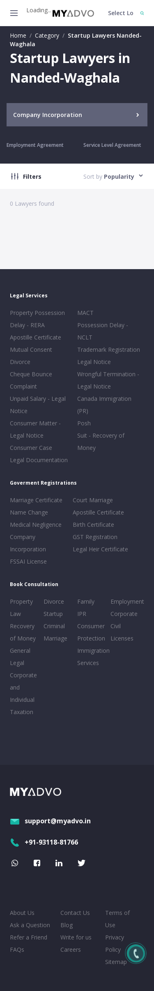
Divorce (54, 601)
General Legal (20, 657)
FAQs (17, 949)
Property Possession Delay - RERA (37, 319)
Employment (125, 601)
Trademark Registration (108, 349)
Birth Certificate (93, 524)
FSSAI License (28, 561)
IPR (81, 614)
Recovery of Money (23, 632)
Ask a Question (30, 925)
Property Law (21, 608)
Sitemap (116, 962)
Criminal (54, 626)
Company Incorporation (28, 543)
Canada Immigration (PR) (104, 405)
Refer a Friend (28, 937)
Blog (66, 925)
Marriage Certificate (36, 500)
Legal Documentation (39, 460)
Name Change (29, 512)
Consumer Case (31, 448)
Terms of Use (117, 919)
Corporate (124, 614)
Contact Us (75, 913)
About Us (22, 913)
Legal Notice (94, 362)
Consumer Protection (91, 632)
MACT (85, 313)
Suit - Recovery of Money (100, 441)
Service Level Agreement (112, 145)
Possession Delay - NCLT (102, 331)
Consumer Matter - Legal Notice (35, 429)
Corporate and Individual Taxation (23, 693)
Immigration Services (92, 657)
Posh (84, 423)
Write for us (76, 937)
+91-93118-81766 (44, 842)
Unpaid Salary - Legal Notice (38, 405)
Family (85, 601)
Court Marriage (93, 500)
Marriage (55, 638)
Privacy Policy (114, 943)
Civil (115, 626)
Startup (53, 614)
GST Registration (95, 537)
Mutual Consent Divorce (31, 356)
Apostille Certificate (35, 337)
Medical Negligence (36, 524)
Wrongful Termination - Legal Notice (108, 380)
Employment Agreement (35, 145)
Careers (70, 949)
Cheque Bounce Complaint (31, 380)
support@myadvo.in (50, 820)
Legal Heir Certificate (100, 549)
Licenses (121, 638)
